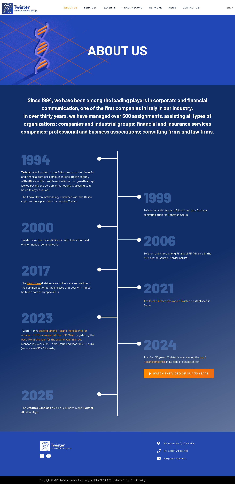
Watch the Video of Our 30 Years (178, 373)
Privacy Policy (121, 480)
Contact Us (191, 7)
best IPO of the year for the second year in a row (51, 339)
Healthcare (34, 283)
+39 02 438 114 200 (178, 450)
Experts (109, 7)
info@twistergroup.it (175, 458)
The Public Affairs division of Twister (167, 301)
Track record (132, 7)
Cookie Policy (138, 480)
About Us (70, 7)
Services (90, 7)
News (172, 7)
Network (155, 7)
